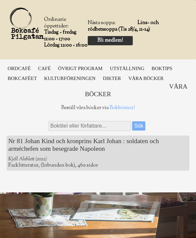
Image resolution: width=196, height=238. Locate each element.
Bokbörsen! (122, 107)
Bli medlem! (110, 40)
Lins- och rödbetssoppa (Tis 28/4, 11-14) (123, 26)
